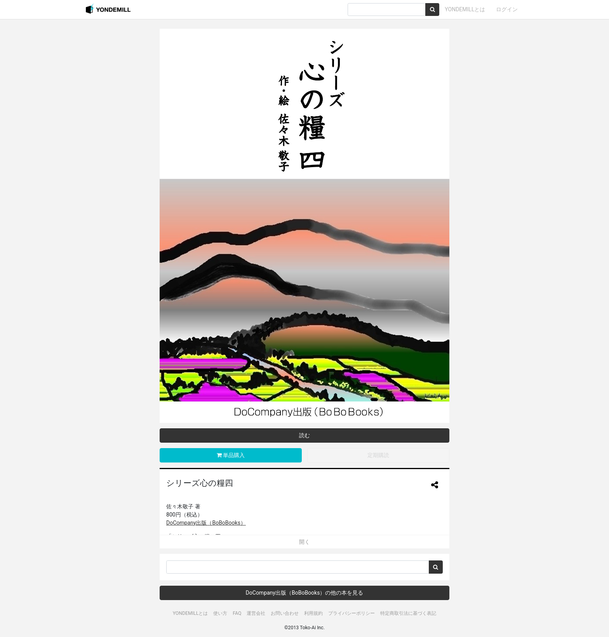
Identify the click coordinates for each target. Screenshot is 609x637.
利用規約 (313, 613)
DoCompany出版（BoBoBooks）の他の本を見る (305, 593)
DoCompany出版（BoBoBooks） (206, 523)
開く (304, 542)
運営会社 (256, 613)
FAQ (237, 613)
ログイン (507, 9)
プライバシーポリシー (351, 613)
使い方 (220, 613)
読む (304, 435)
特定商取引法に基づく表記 (408, 613)
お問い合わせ (285, 613)
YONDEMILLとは (465, 9)
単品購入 (231, 455)
